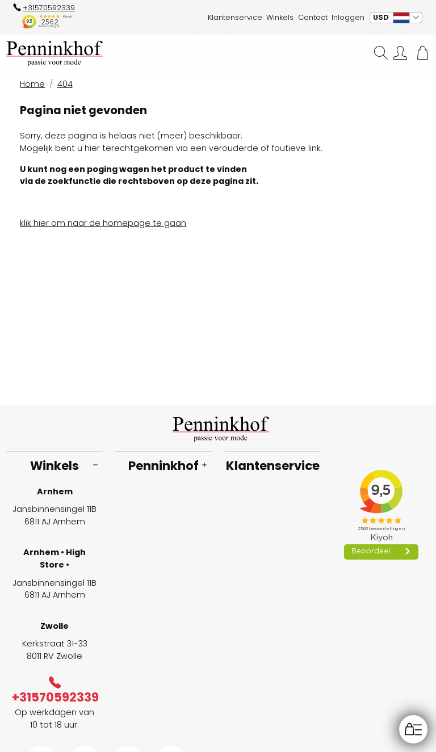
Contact (313, 17)
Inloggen (348, 17)
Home (32, 84)
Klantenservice (235, 17)
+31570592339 (44, 7)
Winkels (280, 17)
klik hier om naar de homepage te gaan (103, 223)
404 (65, 84)
